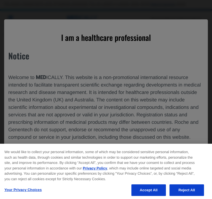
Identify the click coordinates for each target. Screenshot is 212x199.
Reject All (186, 192)
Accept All (148, 192)
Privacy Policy (95, 170)
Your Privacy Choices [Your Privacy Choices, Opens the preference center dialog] (23, 192)
